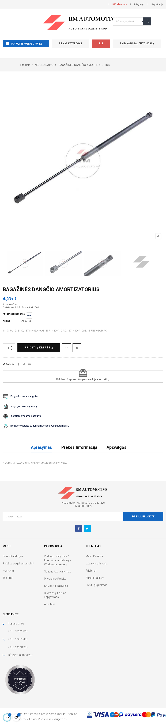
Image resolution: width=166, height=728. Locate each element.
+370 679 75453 (18, 639)
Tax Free (8, 577)
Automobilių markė (14, 313)
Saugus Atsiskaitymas (57, 571)
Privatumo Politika (55, 578)
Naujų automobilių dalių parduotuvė (83, 502)
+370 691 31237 (18, 647)
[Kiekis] (9, 347)
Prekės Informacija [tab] (79, 447)
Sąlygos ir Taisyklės (56, 586)
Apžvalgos (116, 447)
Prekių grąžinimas (96, 585)
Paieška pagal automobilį (137, 43)
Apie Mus (49, 604)
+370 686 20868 (18, 631)
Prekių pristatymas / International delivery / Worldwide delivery (57, 560)
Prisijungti (91, 570)
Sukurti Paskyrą (95, 577)
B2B (101, 43)
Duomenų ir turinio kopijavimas (55, 595)
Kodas (6, 320)
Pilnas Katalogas (70, 43)
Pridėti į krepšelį (38, 347)
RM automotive (83, 505)
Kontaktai (8, 570)
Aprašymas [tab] (41, 447)
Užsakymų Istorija (97, 563)
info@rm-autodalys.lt (20, 655)
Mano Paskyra (94, 556)
